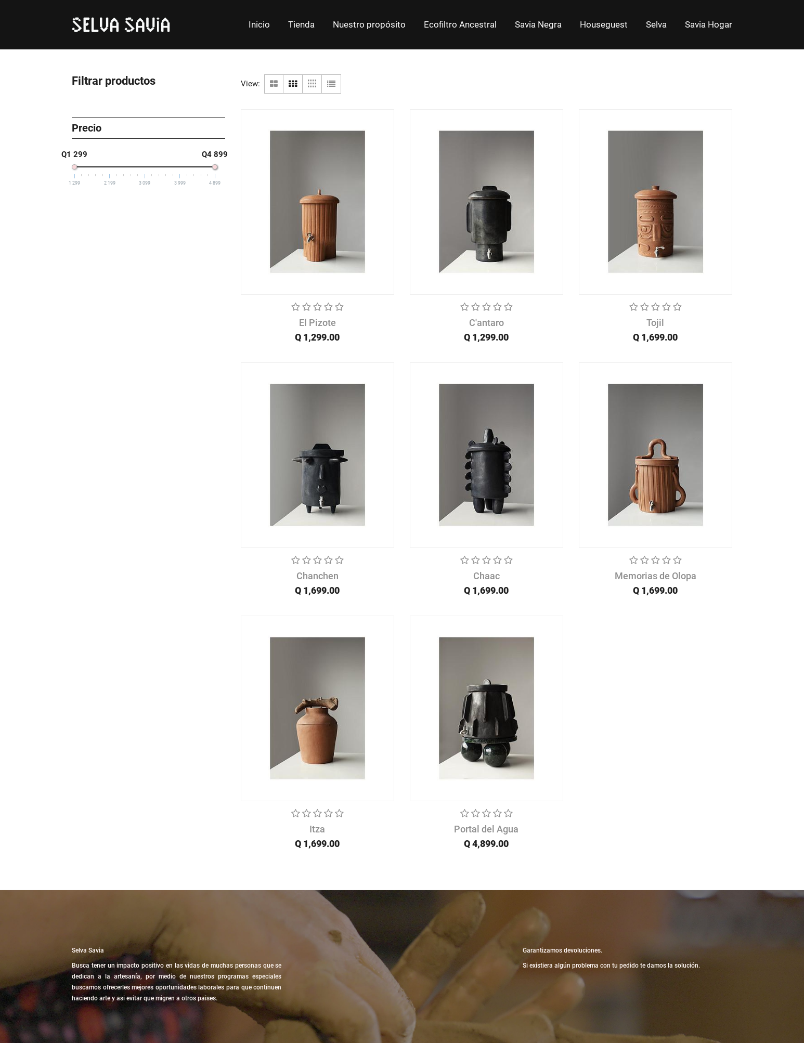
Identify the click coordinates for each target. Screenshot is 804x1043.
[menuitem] (259, 24)
